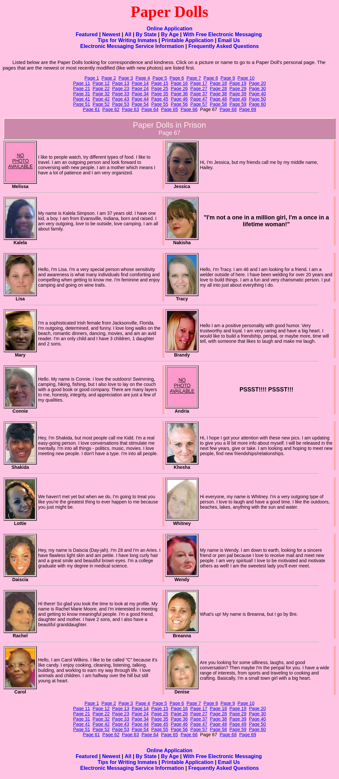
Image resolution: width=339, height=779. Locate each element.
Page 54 (140, 104)
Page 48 (218, 99)
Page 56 (179, 104)
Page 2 (108, 78)
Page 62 (110, 109)
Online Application (170, 28)
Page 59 (237, 104)
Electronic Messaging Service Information (132, 46)
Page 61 (91, 109)
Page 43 (120, 99)
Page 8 (210, 78)
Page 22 (101, 88)
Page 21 (81, 88)
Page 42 (101, 99)
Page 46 (179, 99)
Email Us (229, 40)
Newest (111, 34)
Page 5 (160, 78)
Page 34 (140, 93)
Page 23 (120, 88)
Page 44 (140, 99)
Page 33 (120, 93)
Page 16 (179, 83)
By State (146, 34)
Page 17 (198, 83)
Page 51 (81, 104)
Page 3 (126, 78)
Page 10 (246, 78)
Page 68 (228, 109)
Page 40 (257, 93)
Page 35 (159, 93)
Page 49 (237, 99)
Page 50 (257, 99)
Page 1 (91, 78)
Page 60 (257, 104)
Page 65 (169, 109)
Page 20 (257, 83)
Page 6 (177, 78)
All (128, 34)
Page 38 (218, 93)
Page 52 (101, 104)
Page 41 (81, 99)
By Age (170, 34)
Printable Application (188, 40)
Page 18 (218, 83)
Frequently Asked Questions (223, 46)
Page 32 (101, 93)
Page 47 (198, 99)
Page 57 (198, 104)
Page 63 (130, 109)
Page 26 (179, 88)
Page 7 (193, 78)
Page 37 (198, 93)
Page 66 (189, 109)
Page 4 (143, 78)
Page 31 (81, 93)
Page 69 (247, 109)
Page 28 (218, 88)
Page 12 (101, 83)
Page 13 (120, 83)
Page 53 (120, 104)
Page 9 (227, 78)
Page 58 (218, 104)
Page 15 (159, 83)
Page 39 (237, 93)
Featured (87, 34)
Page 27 (198, 88)
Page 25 (159, 88)
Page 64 (149, 109)
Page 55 (159, 104)
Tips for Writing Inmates (127, 40)
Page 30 (257, 88)
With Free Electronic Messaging (222, 34)
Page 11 (81, 83)
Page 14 (140, 83)
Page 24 (140, 88)
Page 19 (237, 83)
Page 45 (159, 99)
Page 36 (179, 93)
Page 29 (237, 88)
